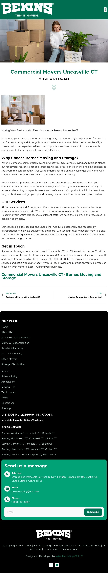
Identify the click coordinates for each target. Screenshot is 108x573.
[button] (105, 9)
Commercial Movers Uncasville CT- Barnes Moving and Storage (51, 276)
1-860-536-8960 (21, 502)
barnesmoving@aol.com (25, 491)
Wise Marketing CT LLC (69, 556)
